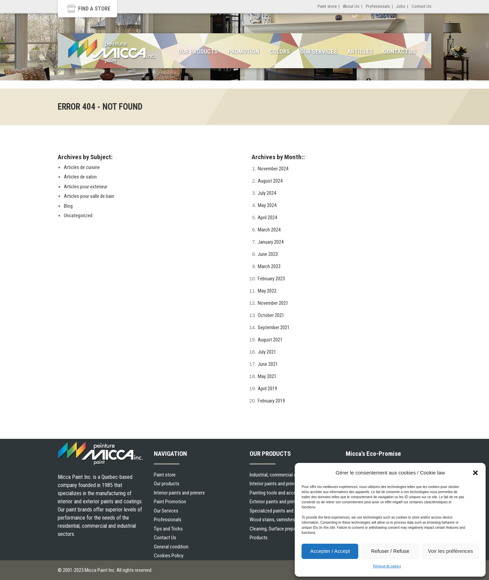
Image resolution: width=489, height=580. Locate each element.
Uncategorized (78, 215)
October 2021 (271, 315)
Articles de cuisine (82, 167)
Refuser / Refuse (390, 551)
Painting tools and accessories (280, 493)
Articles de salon (80, 177)
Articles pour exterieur (85, 187)
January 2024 (271, 242)
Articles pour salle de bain (89, 196)
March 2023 (269, 266)
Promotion (243, 51)
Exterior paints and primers (276, 502)
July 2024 (267, 193)
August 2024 (270, 181)
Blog (68, 206)
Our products (166, 484)
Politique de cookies (387, 566)
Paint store (327, 6)
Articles (360, 51)
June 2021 (268, 364)
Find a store (94, 8)
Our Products (198, 51)
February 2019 (271, 401)
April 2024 (267, 217)
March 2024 (269, 230)
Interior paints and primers (179, 493)
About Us (351, 6)
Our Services (318, 51)
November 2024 (273, 169)
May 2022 (267, 291)
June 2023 (268, 254)
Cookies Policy (168, 556)
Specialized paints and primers (279, 511)
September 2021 (274, 327)
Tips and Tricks (168, 529)
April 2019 (267, 389)
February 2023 (271, 279)
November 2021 (273, 303)
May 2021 (267, 376)
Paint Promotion (170, 502)
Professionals (378, 6)
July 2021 (267, 352)
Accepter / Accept (330, 551)
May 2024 (267, 205)
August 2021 (270, 340)
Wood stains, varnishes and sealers (284, 520)
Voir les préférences (450, 551)
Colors (279, 51)
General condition (171, 547)
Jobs (400, 6)
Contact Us (421, 6)
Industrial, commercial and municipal (285, 475)
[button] (475, 472)
